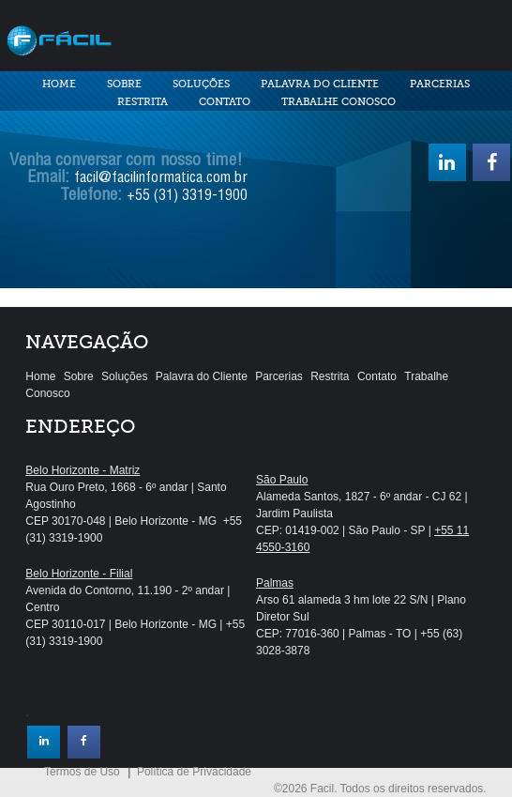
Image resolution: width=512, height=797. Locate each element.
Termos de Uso (82, 771)
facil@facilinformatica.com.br (161, 179)
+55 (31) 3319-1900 (187, 197)
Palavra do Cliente (320, 84)
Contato (224, 102)
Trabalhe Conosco (338, 102)
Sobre (124, 84)
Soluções (201, 84)
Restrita (142, 102)
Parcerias (440, 84)
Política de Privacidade (194, 771)
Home (59, 84)
